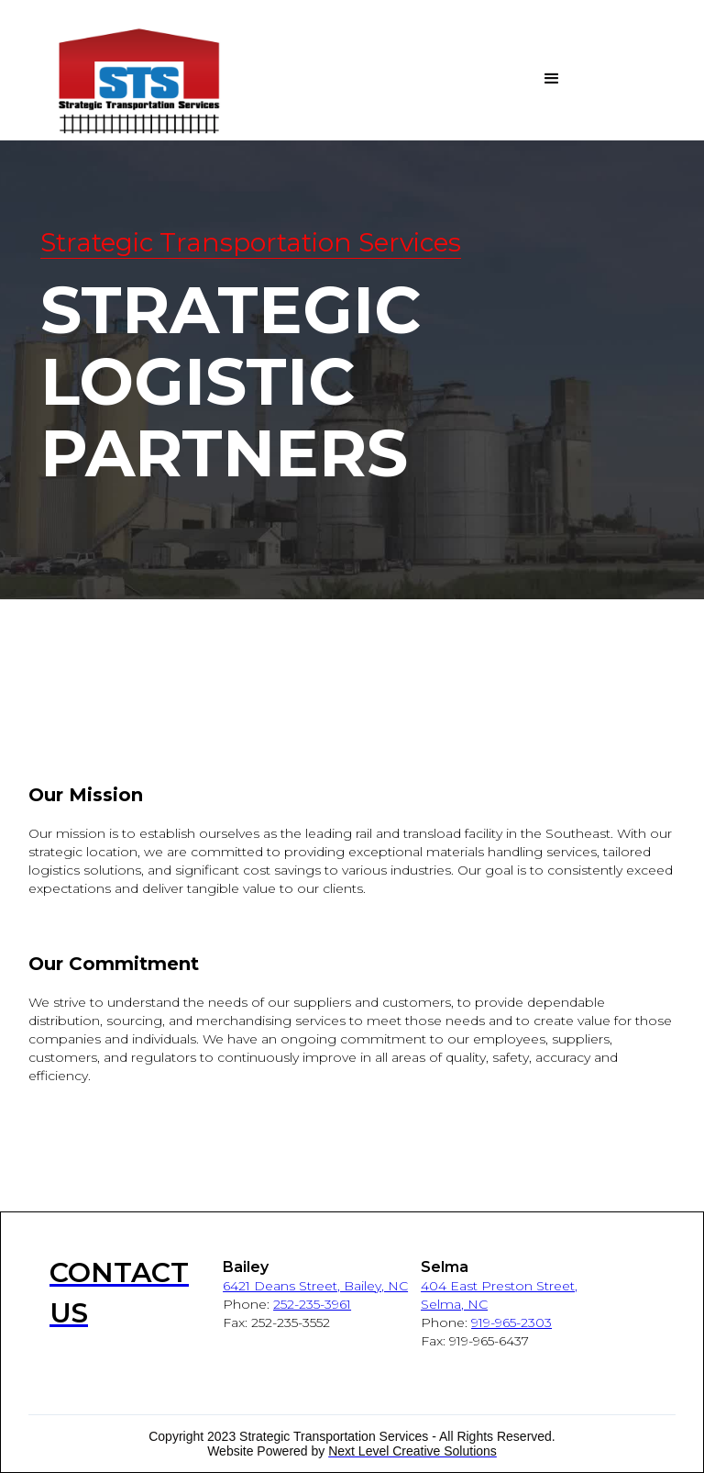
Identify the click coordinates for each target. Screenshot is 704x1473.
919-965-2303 (511, 1322)
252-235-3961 (312, 1304)
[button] (468, 78)
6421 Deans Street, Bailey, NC (315, 1286)
